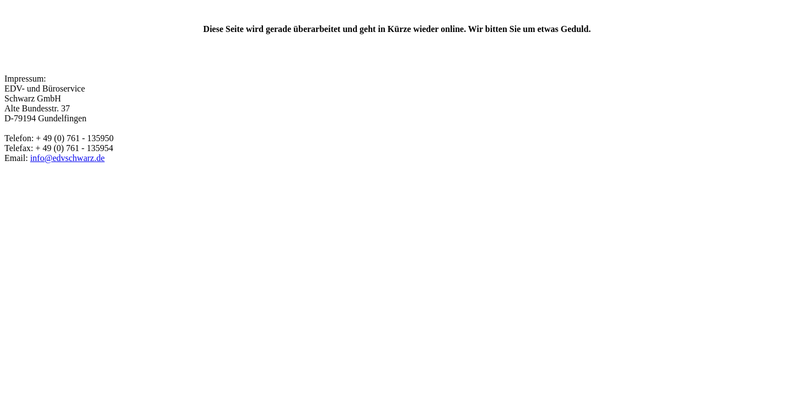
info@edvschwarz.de (67, 158)
